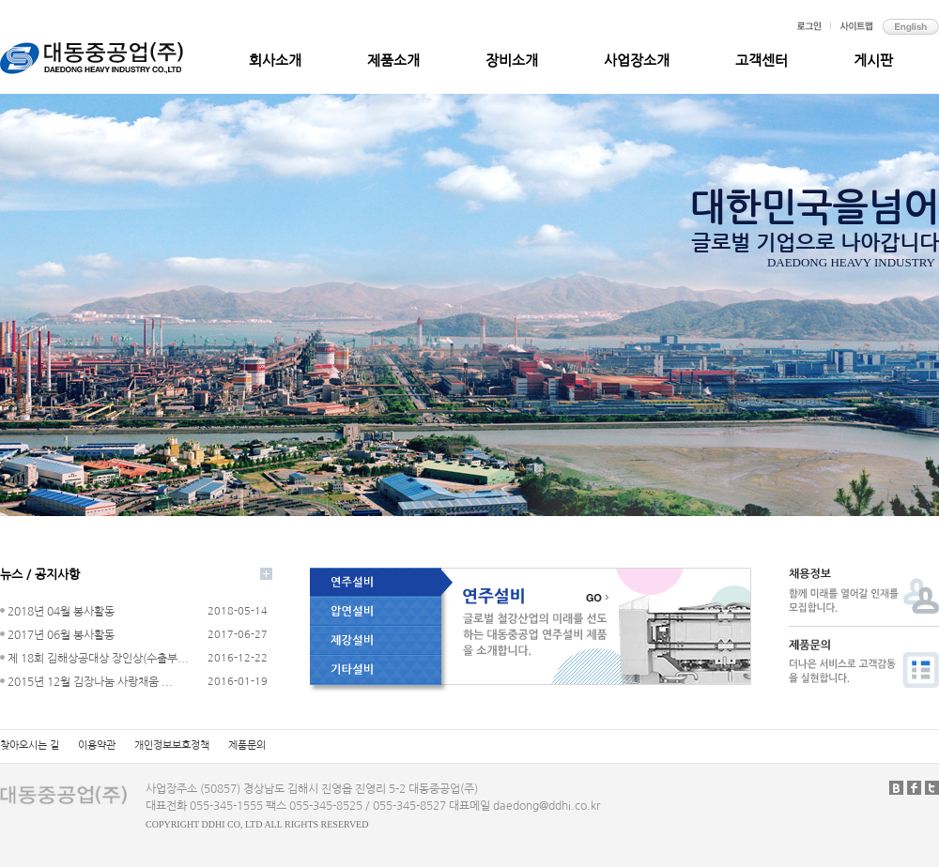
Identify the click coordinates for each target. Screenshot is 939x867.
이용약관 (96, 745)
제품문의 (247, 745)
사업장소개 (637, 60)
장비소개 (511, 60)
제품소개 (393, 60)
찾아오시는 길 (29, 745)
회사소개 (275, 60)
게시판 (873, 60)
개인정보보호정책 (171, 745)
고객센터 (761, 60)
